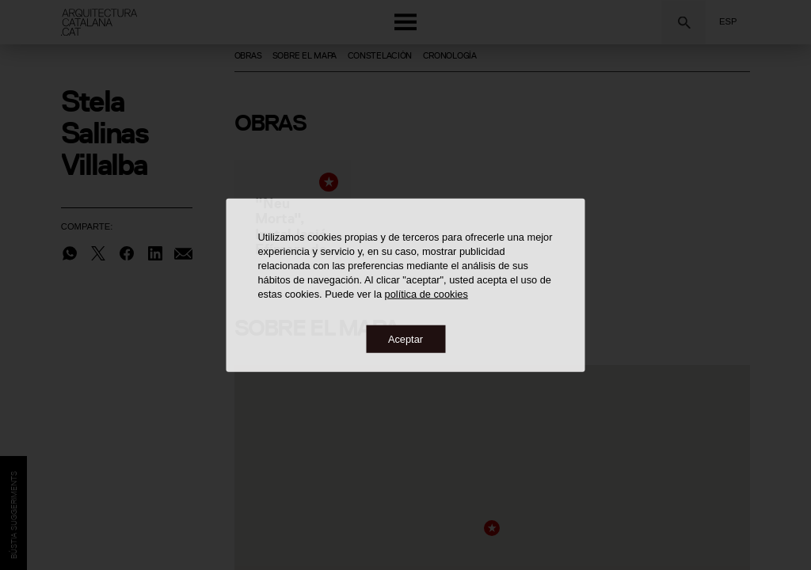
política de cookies (426, 293)
